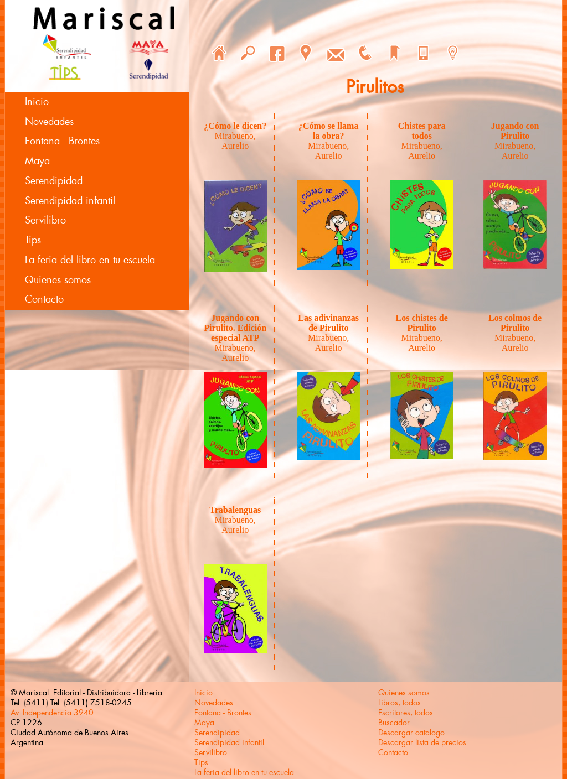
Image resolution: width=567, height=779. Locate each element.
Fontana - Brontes (62, 141)
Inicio (37, 101)
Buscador (394, 723)
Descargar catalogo (411, 733)
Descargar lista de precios (422, 742)
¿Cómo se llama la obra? (328, 131)
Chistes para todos (422, 131)
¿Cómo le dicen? (235, 126)
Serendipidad (54, 181)
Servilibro (45, 220)
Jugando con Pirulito (515, 131)
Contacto (44, 299)
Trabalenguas (235, 510)
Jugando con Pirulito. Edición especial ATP (235, 327)
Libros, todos (399, 703)
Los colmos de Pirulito (515, 323)
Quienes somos (58, 280)
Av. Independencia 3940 (52, 713)
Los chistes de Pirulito (422, 323)
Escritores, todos (405, 713)
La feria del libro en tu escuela (90, 260)
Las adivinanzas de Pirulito (328, 323)
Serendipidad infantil (70, 200)
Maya (37, 161)
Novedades (49, 121)
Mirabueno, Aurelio (235, 140)
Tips (33, 240)
